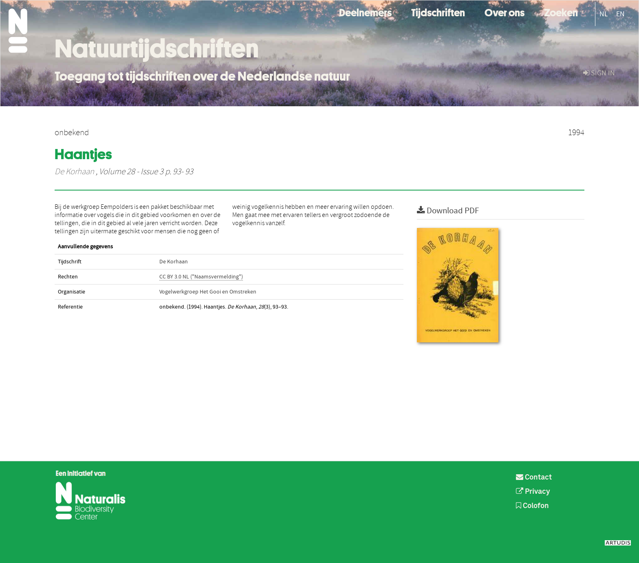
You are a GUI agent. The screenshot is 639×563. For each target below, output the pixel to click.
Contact (534, 477)
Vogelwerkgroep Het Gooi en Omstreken (207, 292)
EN (620, 14)
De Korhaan (74, 172)
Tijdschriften (438, 12)
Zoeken (561, 12)
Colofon (532, 506)
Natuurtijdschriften (157, 48)
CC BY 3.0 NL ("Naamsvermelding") (201, 277)
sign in (599, 73)
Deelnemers (365, 12)
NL (603, 14)
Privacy (533, 491)
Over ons (504, 12)
